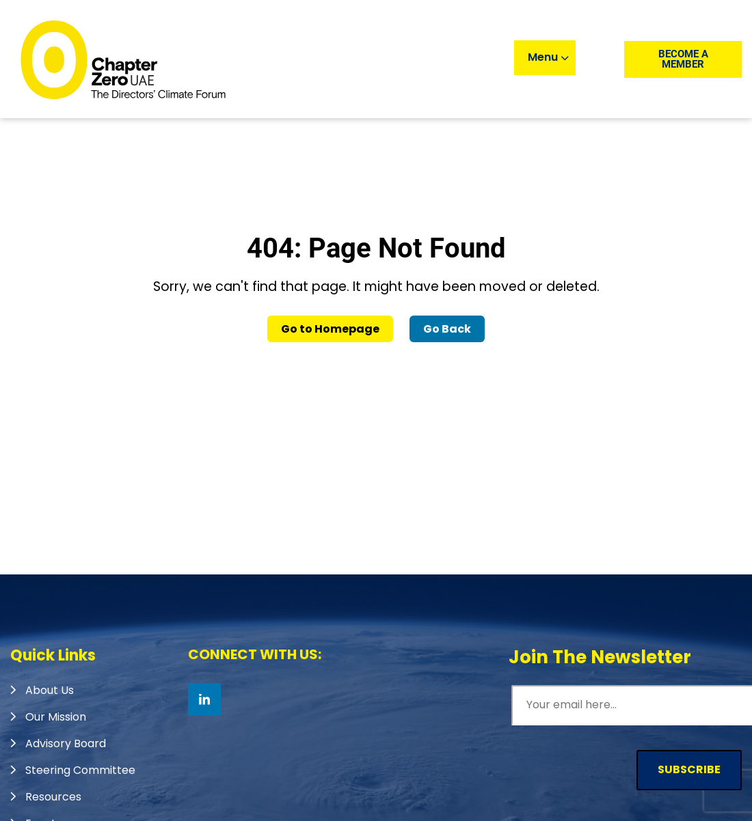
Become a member (683, 59)
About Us (49, 690)
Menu (548, 57)
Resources (53, 797)
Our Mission (55, 717)
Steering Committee (80, 770)
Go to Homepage (330, 329)
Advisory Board (65, 743)
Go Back (447, 329)
